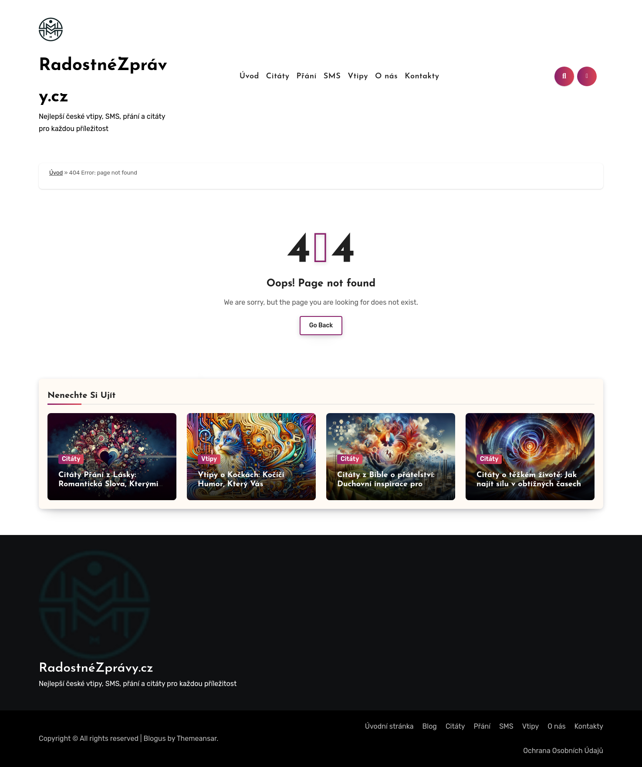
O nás (386, 76)
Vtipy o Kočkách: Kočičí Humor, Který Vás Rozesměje (241, 484)
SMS (332, 76)
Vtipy (358, 76)
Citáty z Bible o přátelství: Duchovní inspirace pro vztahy (386, 484)
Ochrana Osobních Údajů (563, 751)
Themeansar (197, 738)
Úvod (249, 76)
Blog (429, 726)
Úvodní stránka (389, 726)
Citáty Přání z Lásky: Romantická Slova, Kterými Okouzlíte (108, 484)
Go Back (321, 325)
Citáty (278, 76)
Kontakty (422, 76)
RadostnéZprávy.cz (96, 668)
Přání (307, 76)
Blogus (155, 738)
